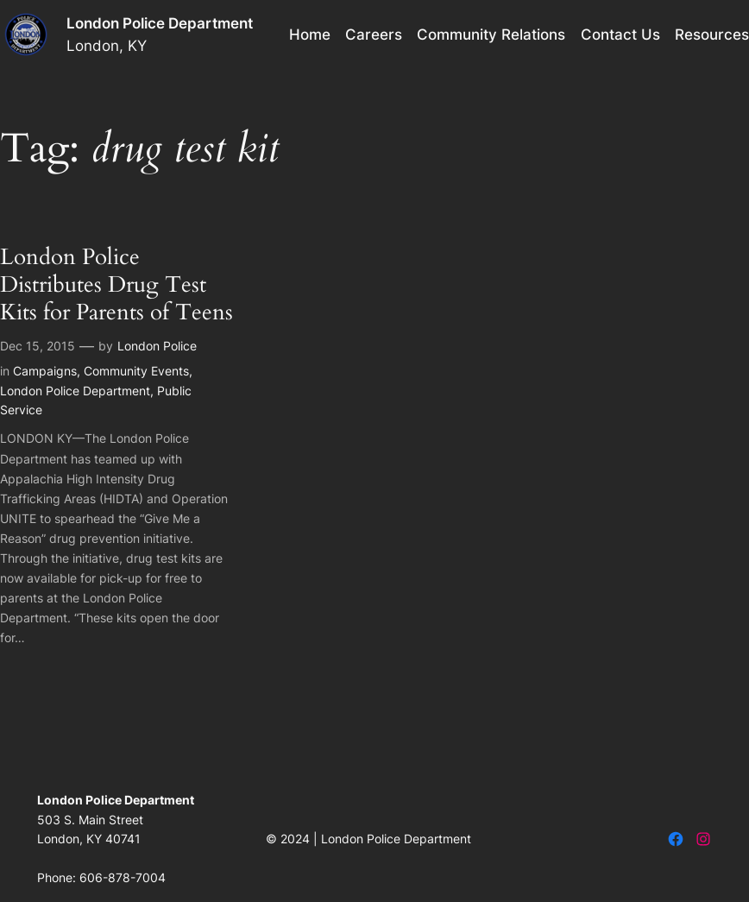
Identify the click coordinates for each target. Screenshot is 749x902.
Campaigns (45, 370)
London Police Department (159, 23)
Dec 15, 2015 (37, 345)
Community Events (136, 370)
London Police (157, 345)
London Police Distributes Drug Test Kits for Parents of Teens (116, 285)
